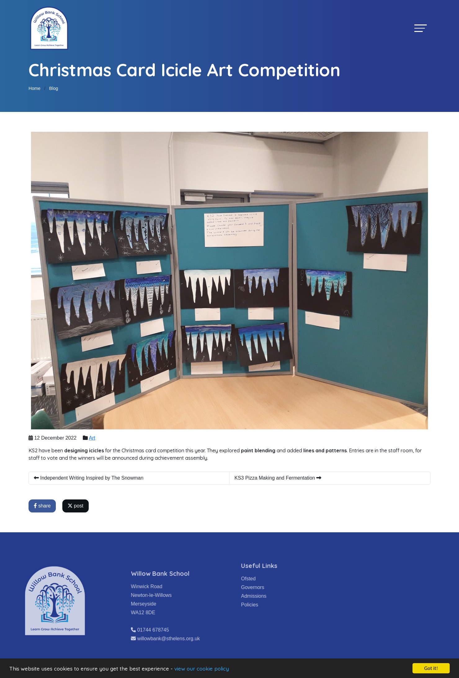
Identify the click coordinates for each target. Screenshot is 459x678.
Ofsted (260, 578)
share (42, 505)
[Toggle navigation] (420, 28)
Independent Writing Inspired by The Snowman (89, 478)
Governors (264, 587)
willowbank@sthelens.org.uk (168, 650)
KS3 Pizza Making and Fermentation (278, 478)
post (76, 505)
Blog (53, 88)
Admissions (265, 596)
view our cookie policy (201, 669)
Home (34, 88)
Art (93, 438)
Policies (261, 604)
